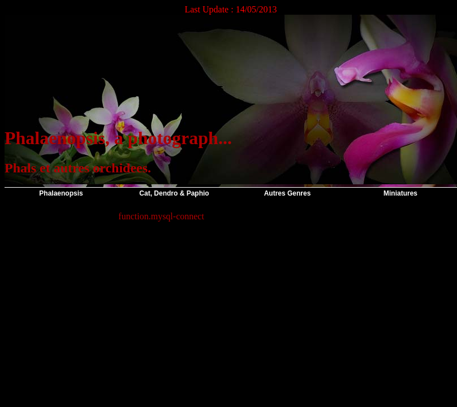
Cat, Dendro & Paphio (174, 193)
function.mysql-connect (161, 216)
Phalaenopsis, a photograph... (118, 138)
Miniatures (400, 193)
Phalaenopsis (61, 193)
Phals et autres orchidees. (78, 168)
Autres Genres (287, 193)
